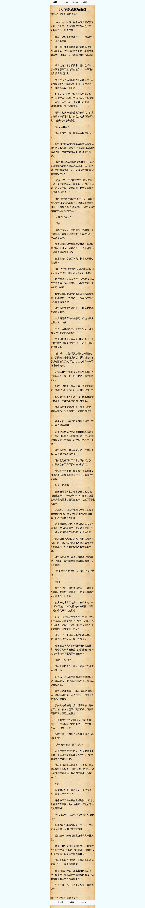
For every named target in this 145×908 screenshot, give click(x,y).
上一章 (65, 2)
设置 (55, 2)
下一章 (75, 2)
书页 (85, 2)
